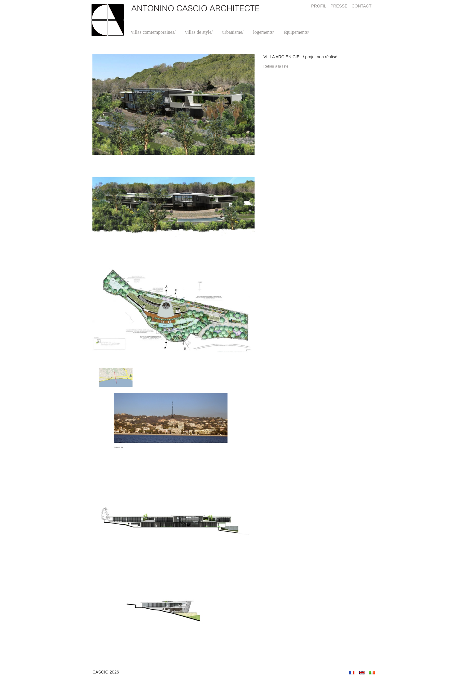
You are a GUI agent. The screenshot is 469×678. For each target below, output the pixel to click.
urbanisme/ (232, 32)
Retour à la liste (276, 66)
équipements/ (296, 32)
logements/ (263, 32)
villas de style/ (199, 32)
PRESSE (339, 6)
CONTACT (361, 6)
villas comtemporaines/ (153, 32)
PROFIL (318, 6)
